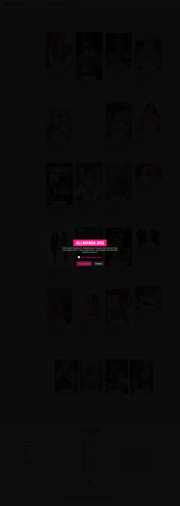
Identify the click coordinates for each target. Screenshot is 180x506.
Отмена (98, 264)
